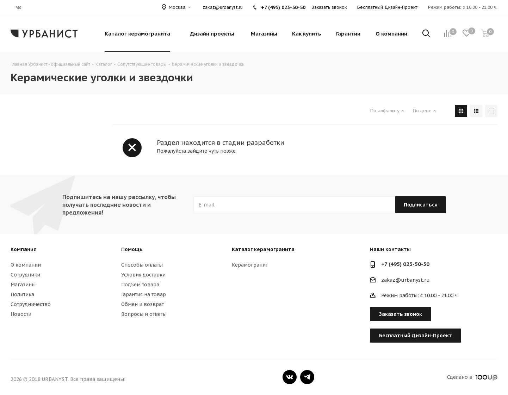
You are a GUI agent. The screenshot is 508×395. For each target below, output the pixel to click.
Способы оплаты (142, 265)
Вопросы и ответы (144, 314)
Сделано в (472, 377)
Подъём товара (140, 284)
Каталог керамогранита (263, 249)
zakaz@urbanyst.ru (223, 7)
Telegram (307, 377)
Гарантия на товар (143, 294)
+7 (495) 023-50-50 (405, 264)
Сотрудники (25, 275)
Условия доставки (143, 275)
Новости (21, 314)
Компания (24, 249)
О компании (26, 265)
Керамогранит (250, 265)
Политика (22, 294)
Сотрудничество (31, 304)
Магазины (23, 284)
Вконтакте (290, 377)
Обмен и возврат (142, 304)
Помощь (132, 249)
